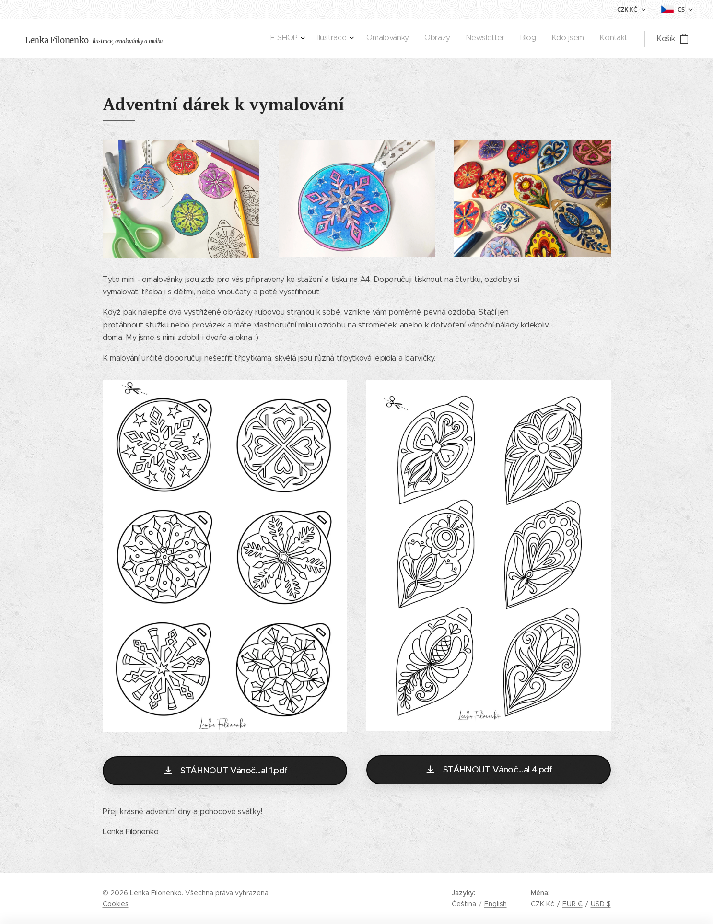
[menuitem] (515, 39)
